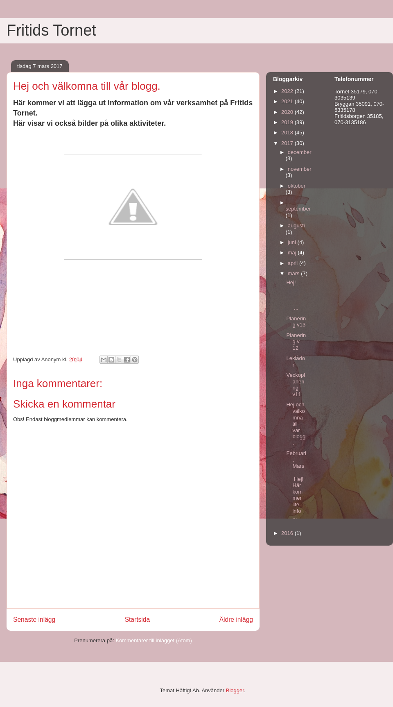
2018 (288, 132)
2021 (288, 101)
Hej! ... (296, 295)
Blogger (235, 690)
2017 (288, 143)
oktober (296, 186)
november (300, 169)
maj (293, 252)
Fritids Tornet (51, 30)
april (293, 263)
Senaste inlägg (34, 619)
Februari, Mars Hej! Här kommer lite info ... (296, 485)
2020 (288, 112)
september (298, 209)
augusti (296, 225)
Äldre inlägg (236, 619)
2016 (288, 533)
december (300, 152)
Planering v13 (296, 321)
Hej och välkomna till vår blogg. (295, 423)
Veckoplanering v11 (295, 384)
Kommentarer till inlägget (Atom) (153, 640)
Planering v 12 (296, 341)
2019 (288, 122)
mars (294, 273)
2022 (288, 91)
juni (293, 242)
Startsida (137, 619)
